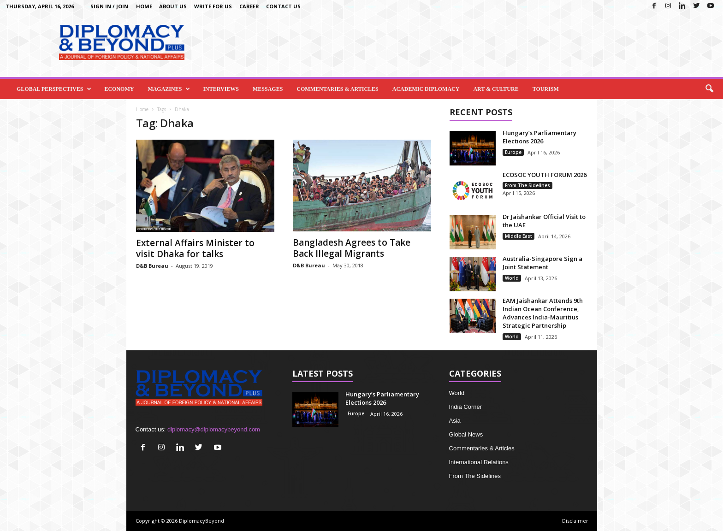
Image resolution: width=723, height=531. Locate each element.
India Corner (465, 406)
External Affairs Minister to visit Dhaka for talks (195, 248)
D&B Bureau (152, 265)
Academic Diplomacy (426, 89)
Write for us (213, 6)
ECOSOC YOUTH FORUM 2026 (545, 175)
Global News (466, 434)
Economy (119, 89)
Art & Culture (495, 89)
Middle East (518, 236)
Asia (455, 420)
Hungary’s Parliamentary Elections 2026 (539, 137)
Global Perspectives (54, 89)
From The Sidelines (527, 185)
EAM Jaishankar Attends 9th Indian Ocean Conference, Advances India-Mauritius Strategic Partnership (543, 313)
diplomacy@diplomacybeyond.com (213, 429)
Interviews (221, 89)
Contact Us (283, 6)
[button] (709, 89)
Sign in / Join (109, 6)
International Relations (479, 462)
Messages (268, 89)
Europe (513, 152)
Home (144, 6)
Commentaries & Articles (337, 89)
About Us (173, 6)
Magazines (169, 89)
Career (249, 6)
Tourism (546, 89)
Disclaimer (575, 520)
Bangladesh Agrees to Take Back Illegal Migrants (351, 248)
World (512, 278)
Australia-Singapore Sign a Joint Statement (542, 262)
